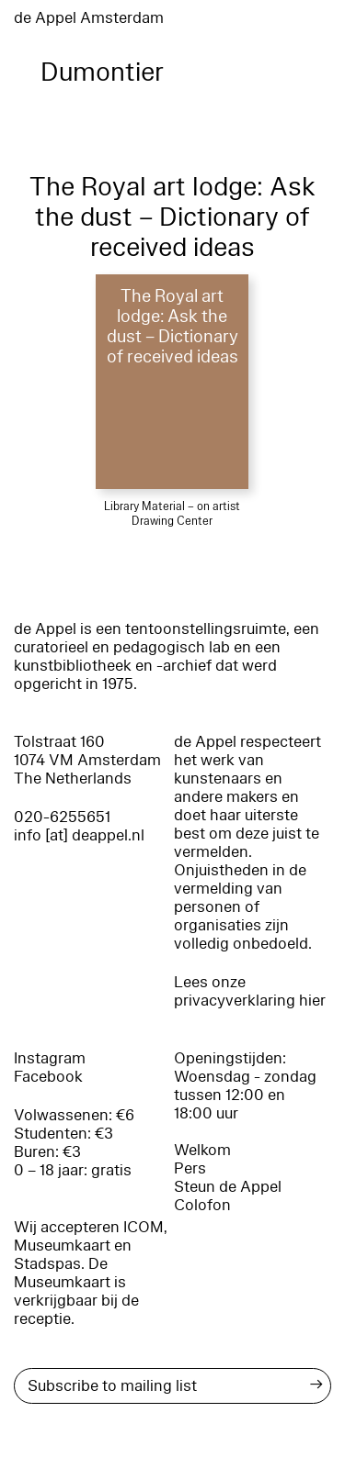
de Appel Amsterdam (89, 17)
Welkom (202, 1150)
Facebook (48, 1076)
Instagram (50, 1058)
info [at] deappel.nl (79, 835)
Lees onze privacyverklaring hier (250, 991)
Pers (190, 1168)
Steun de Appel (228, 1186)
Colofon (202, 1205)
